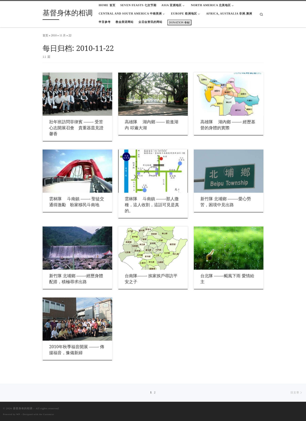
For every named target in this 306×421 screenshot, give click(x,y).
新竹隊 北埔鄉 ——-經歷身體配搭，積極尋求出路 (76, 278)
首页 (45, 35)
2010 (54, 35)
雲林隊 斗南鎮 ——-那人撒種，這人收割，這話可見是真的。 (152, 204)
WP (18, 414)
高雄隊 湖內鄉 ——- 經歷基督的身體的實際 (227, 124)
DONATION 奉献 (179, 22)
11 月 (62, 35)
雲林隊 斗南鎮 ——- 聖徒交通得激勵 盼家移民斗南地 (76, 201)
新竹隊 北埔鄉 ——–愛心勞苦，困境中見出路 (225, 201)
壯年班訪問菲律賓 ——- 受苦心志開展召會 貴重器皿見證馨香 (76, 127)
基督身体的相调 (22, 408)
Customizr (48, 414)
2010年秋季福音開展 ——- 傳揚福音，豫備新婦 (76, 349)
